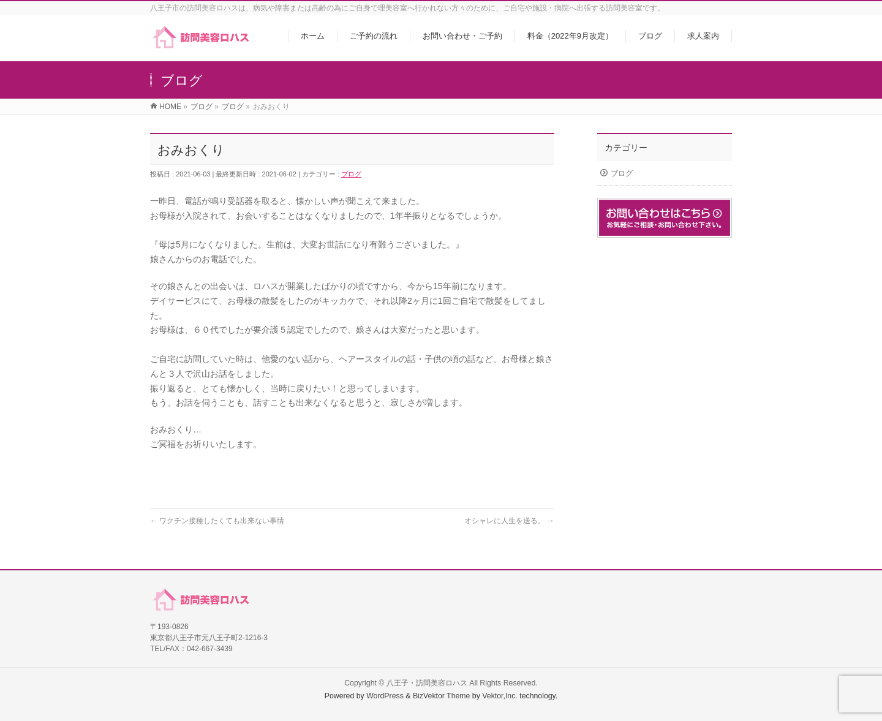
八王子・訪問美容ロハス (426, 683)
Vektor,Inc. (500, 696)
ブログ (351, 174)
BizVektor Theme (441, 696)
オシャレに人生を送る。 (509, 520)
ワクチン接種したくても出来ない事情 (217, 520)
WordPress (385, 696)
